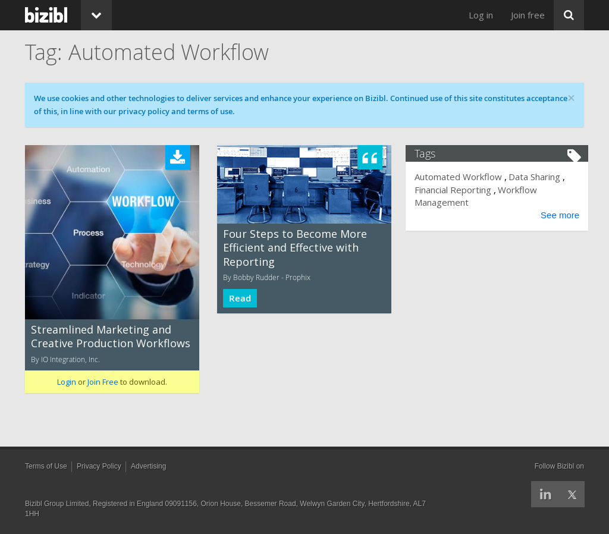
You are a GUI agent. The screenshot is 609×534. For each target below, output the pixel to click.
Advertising (148, 466)
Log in (481, 15)
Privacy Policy (99, 466)
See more (555, 215)
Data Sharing (538, 177)
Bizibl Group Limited (57, 504)
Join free (528, 15)
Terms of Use (46, 466)
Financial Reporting (457, 190)
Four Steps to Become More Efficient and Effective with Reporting (295, 248)
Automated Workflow (462, 177)
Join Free (102, 381)
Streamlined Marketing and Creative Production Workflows (110, 336)
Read (240, 298)
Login (66, 381)
